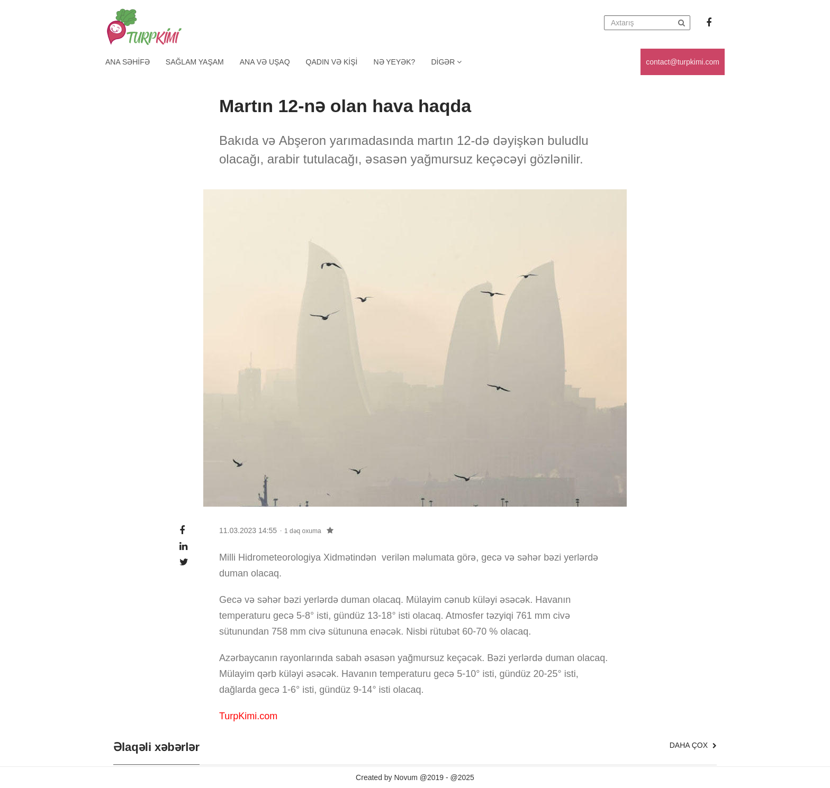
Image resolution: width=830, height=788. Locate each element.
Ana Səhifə (127, 62)
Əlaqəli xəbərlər (156, 747)
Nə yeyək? (395, 62)
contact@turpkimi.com (682, 62)
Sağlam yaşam (195, 62)
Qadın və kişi (332, 62)
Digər (446, 62)
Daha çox (693, 745)
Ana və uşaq (265, 62)
